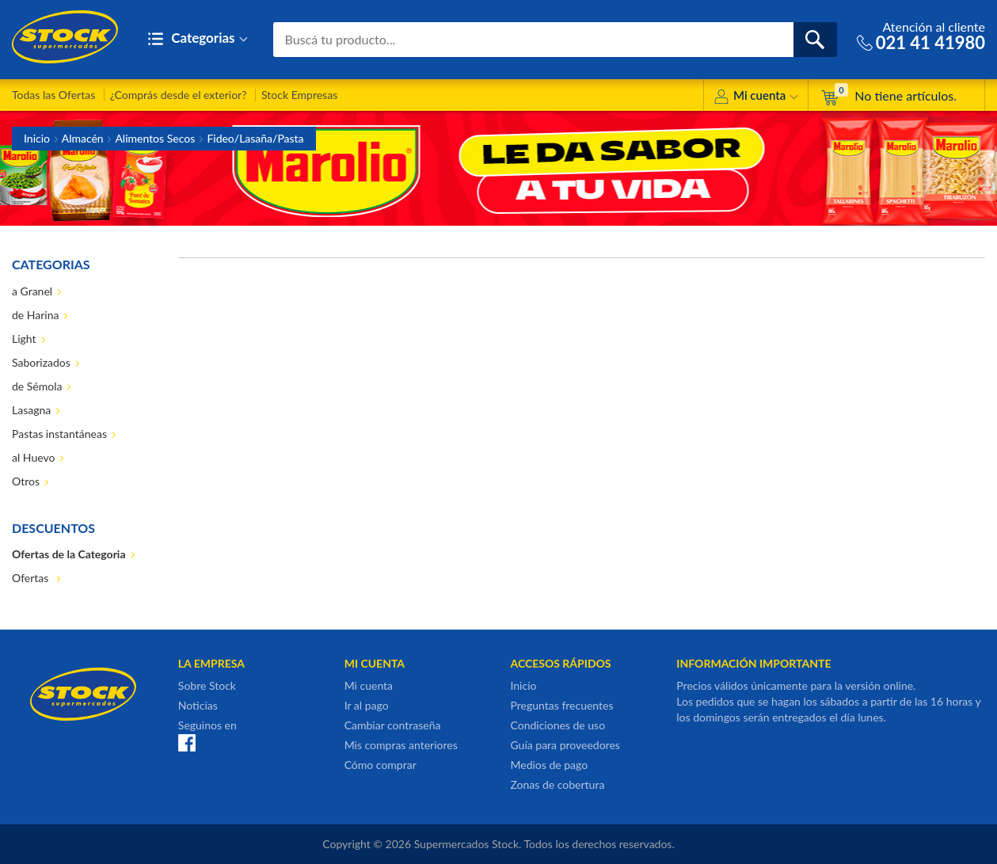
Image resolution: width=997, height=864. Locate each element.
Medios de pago (549, 764)
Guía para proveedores (564, 745)
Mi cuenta (756, 98)
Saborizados (41, 362)
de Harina (35, 315)
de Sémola (37, 386)
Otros (26, 481)
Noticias (198, 705)
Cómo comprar (380, 764)
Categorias (197, 39)
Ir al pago (366, 705)
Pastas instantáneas (59, 433)
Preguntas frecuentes (561, 705)
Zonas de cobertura (557, 784)
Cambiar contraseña (392, 725)
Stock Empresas (299, 94)
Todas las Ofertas (53, 94)
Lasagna (31, 410)
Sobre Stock (207, 685)
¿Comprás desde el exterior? (178, 94)
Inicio (37, 138)
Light (24, 338)
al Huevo (33, 457)
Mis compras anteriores (401, 745)
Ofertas (31, 577)
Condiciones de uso (557, 725)
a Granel (32, 291)
